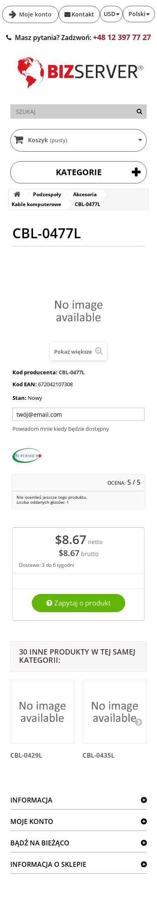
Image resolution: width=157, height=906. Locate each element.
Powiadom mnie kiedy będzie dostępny (60, 428)
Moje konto (34, 14)
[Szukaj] (139, 111)
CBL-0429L (26, 755)
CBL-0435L (98, 755)
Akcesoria (85, 194)
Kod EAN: (24, 384)
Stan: (19, 397)
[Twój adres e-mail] (78, 414)
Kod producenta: (34, 372)
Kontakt (82, 14)
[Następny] (138, 722)
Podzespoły (47, 194)
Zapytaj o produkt (78, 603)
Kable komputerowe (36, 204)
